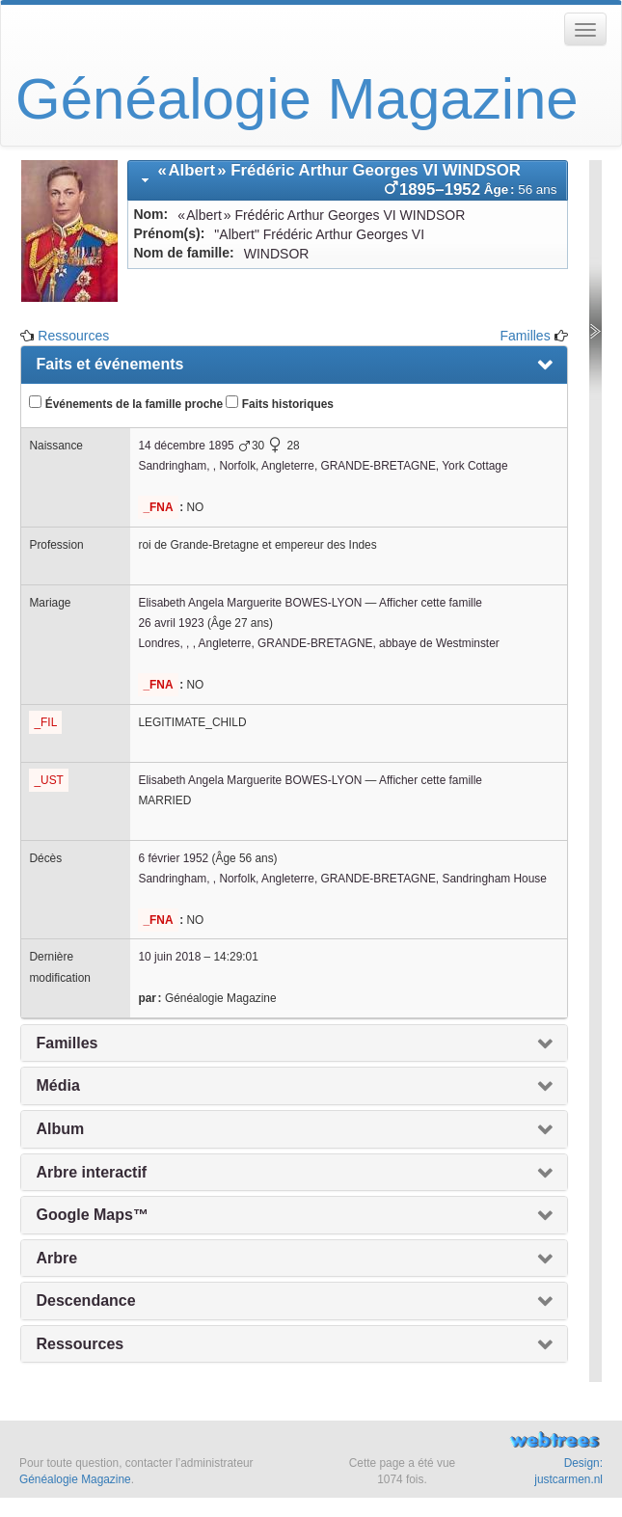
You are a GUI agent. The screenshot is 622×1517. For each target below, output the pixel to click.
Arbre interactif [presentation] (91, 1172)
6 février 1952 (173, 858)
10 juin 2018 (169, 956)
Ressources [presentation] (79, 1344)
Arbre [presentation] (56, 1258)
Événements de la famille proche (126, 403)
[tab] (347, 180)
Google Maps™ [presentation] (92, 1214)
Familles (525, 335)
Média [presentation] (57, 1085)
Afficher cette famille (430, 603)
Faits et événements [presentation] (109, 364)
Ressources (73, 335)
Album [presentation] (60, 1129)
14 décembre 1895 (185, 445)
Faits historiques (279, 403)
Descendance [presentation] (85, 1300)
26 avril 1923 (170, 623)
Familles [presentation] (66, 1043)
